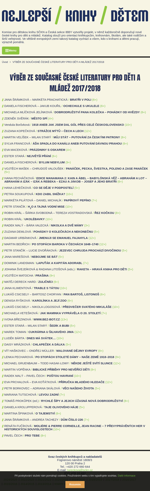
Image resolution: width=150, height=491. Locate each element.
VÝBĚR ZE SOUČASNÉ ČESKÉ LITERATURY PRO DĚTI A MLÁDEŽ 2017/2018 (58, 62)
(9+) (68, 162)
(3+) (86, 225)
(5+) (7, 172)
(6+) (94, 99)
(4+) (50, 118)
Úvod (5, 62)
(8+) (123, 137)
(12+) (87, 131)
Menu (12, 50)
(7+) (94, 200)
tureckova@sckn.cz (80, 470)
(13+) (64, 319)
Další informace (126, 475)
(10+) (128, 124)
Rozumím (75, 484)
